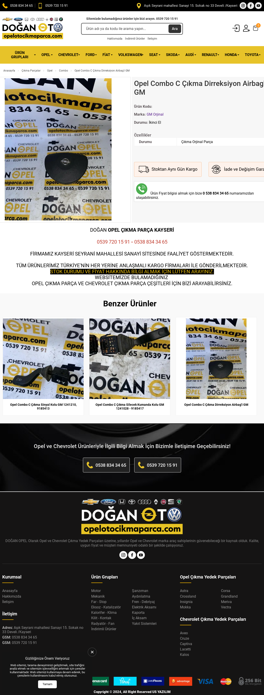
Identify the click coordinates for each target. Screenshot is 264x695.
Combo (63, 70)
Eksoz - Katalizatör (106, 598)
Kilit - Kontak (101, 609)
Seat (153, 55)
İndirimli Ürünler (135, 38)
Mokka (185, 598)
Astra (184, 581)
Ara (175, 29)
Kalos (184, 645)
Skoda (172, 55)
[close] (92, 652)
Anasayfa (9, 70)
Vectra (226, 598)
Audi (189, 55)
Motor (96, 581)
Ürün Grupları (19, 55)
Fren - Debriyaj (143, 592)
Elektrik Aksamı (144, 598)
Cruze (184, 629)
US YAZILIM (161, 683)
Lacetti (185, 640)
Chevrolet (68, 55)
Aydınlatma (141, 587)
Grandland (229, 587)
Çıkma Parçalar (31, 70)
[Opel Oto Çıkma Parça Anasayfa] (32, 28)
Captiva (186, 634)
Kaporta (138, 603)
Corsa (225, 581)
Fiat (106, 55)
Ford (90, 55)
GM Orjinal (155, 114)
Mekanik (98, 587)
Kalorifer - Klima (104, 603)
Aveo (184, 624)
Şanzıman (140, 581)
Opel (45, 55)
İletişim (152, 38)
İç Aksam (139, 609)
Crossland (188, 587)
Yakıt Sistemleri (144, 614)
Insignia (186, 592)
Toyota (252, 55)
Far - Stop (99, 592)
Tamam (47, 684)
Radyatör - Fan (102, 614)
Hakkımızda (114, 38)
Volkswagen (130, 55)
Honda (231, 55)
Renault (209, 55)
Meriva (226, 592)
